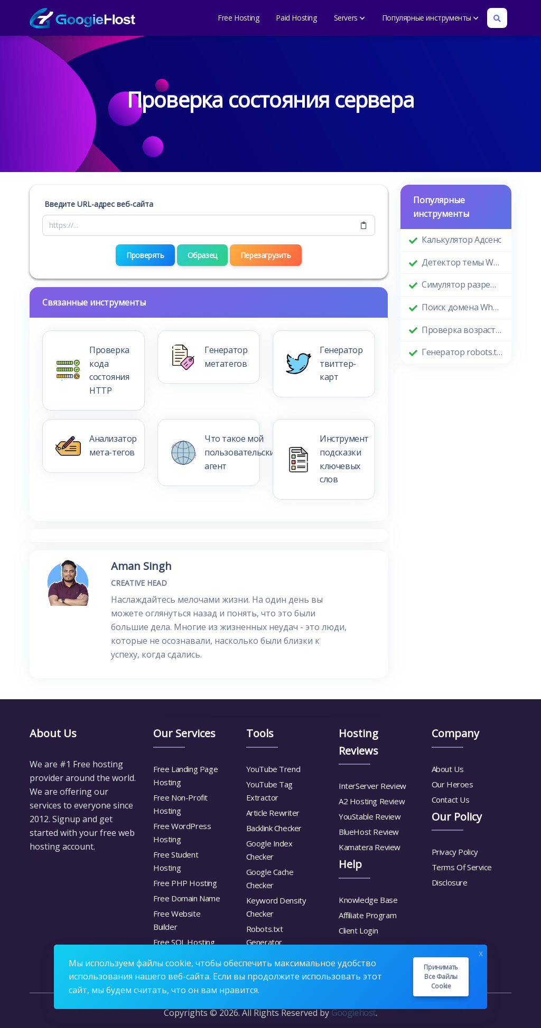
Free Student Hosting (175, 861)
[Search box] (497, 18)
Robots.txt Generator (264, 935)
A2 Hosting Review (372, 801)
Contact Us (451, 799)
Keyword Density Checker (276, 907)
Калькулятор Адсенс (461, 239)
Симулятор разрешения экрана (462, 284)
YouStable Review (370, 816)
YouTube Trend (273, 769)
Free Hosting (238, 18)
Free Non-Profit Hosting (180, 804)
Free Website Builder (176, 920)
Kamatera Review (369, 847)
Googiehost (353, 1013)
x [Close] (481, 952)
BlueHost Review (369, 831)
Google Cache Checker (270, 878)
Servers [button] (349, 18)
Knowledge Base (368, 899)
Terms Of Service (462, 867)
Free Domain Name (186, 898)
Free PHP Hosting (185, 883)
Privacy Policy (455, 851)
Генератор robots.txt (462, 352)
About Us (448, 769)
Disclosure (450, 882)
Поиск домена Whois (462, 307)
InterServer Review (372, 785)
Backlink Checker (274, 828)
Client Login (358, 930)
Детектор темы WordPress (462, 262)
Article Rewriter (273, 812)
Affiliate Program (367, 915)
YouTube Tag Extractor (269, 791)
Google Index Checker (269, 850)
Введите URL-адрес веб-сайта (98, 204)
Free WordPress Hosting (182, 832)
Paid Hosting (296, 18)
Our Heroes (452, 784)
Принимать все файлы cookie (441, 977)
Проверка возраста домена (462, 330)
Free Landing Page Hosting (185, 775)
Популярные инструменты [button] (430, 18)
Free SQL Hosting (184, 942)
